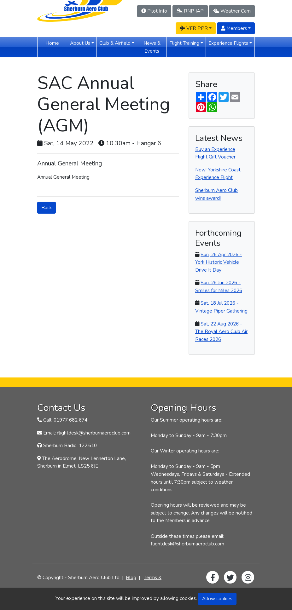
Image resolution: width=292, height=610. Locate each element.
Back (46, 207)
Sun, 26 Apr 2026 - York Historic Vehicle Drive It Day (218, 262)
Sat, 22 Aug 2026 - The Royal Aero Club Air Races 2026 (221, 331)
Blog (131, 577)
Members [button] (234, 28)
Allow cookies (217, 598)
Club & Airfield (115, 43)
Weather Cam (232, 11)
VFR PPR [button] (194, 28)
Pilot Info (154, 11)
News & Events (155, 47)
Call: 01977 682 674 (65, 420)
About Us (80, 43)
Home (56, 42)
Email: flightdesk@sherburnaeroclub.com (87, 432)
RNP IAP (190, 11)
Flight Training (184, 43)
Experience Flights (228, 43)
